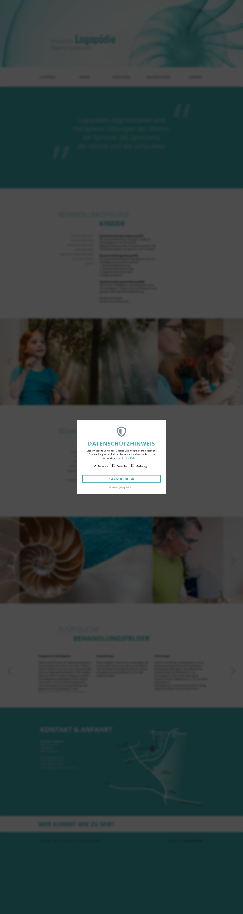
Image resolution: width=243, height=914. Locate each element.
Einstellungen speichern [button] (121, 487)
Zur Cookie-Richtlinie (129, 458)
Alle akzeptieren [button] (121, 478)
